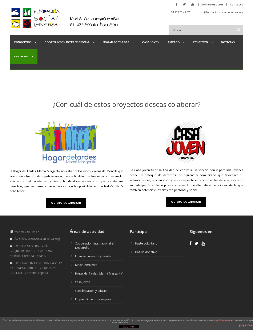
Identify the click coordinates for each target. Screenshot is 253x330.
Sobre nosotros (212, 4)
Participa (21, 56)
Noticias (228, 42)
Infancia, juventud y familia (93, 256)
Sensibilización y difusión (91, 291)
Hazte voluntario (146, 243)
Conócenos (23, 42)
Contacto (236, 4)
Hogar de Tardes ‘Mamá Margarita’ (99, 273)
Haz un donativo (146, 252)
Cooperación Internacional (67, 42)
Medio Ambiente (86, 265)
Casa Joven (150, 42)
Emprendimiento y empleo (93, 299)
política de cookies (224, 320)
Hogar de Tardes (116, 42)
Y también (200, 42)
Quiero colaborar (66, 203)
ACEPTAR (128, 326)
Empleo (174, 42)
